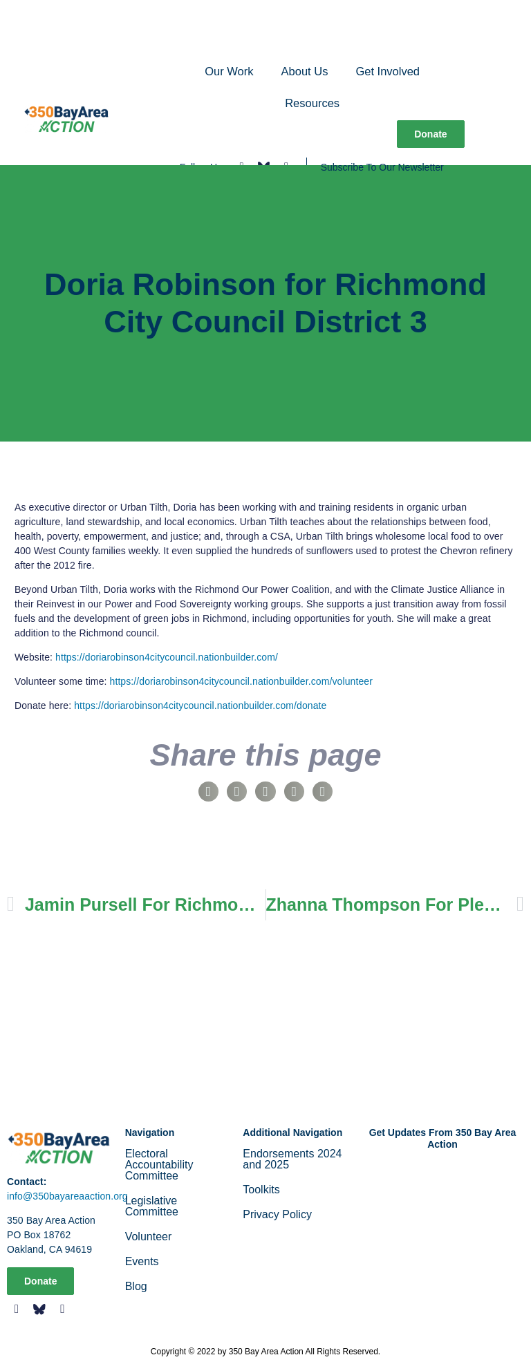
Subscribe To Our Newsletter (382, 167)
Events (142, 1261)
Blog (136, 1286)
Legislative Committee (151, 1206)
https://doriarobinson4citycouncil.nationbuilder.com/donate (200, 705)
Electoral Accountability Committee (159, 1165)
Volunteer (148, 1236)
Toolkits (261, 1189)
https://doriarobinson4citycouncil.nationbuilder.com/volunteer (241, 681)
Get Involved (387, 71)
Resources (312, 103)
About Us (304, 71)
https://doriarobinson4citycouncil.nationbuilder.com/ (166, 657)
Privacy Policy (277, 1214)
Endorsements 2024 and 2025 (292, 1159)
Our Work (229, 71)
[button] (208, 792)
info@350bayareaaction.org (67, 1196)
